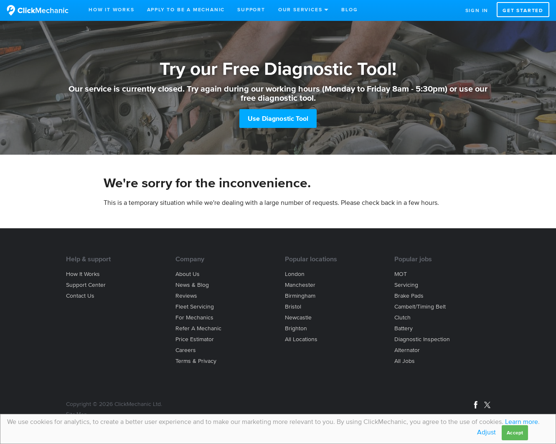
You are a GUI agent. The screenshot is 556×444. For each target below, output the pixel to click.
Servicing (406, 285)
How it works (83, 274)
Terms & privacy (195, 361)
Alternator (407, 350)
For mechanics (194, 317)
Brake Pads (409, 296)
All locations (301, 339)
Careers (185, 350)
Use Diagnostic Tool (278, 118)
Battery (403, 328)
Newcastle (298, 317)
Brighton (296, 328)
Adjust (486, 432)
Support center (86, 285)
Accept (515, 432)
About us (187, 274)
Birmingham (300, 296)
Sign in (477, 10)
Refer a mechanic (198, 328)
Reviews (186, 296)
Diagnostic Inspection (422, 339)
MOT (400, 274)
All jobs (404, 361)
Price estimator (194, 339)
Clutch (402, 317)
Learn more (521, 421)
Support (251, 9)
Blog (349, 9)
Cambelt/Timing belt (420, 307)
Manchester (300, 285)
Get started (523, 10)
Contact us (80, 296)
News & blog (192, 285)
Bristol (293, 307)
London (295, 274)
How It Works (112, 9)
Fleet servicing (194, 307)
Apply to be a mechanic (186, 9)
